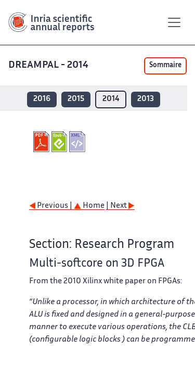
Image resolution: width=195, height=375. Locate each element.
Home (89, 206)
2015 (76, 99)
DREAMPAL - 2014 (49, 65)
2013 (145, 99)
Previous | (51, 206)
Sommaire (165, 66)
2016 (41, 99)
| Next (120, 206)
